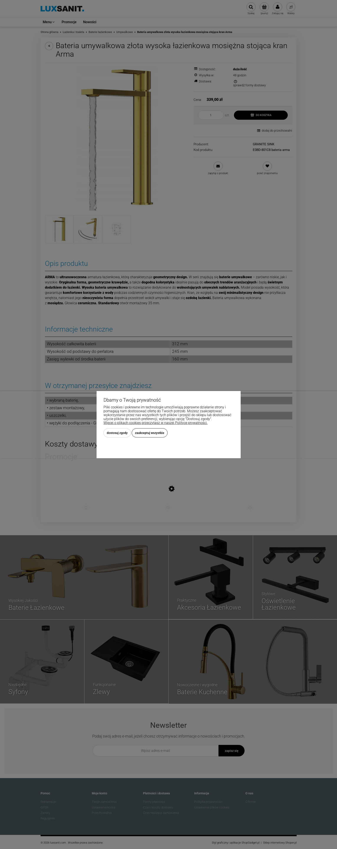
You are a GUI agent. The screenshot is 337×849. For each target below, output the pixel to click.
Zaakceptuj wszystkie (149, 433)
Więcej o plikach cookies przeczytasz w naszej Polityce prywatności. (156, 423)
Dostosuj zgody (117, 433)
